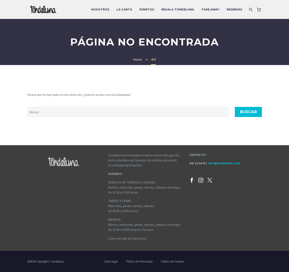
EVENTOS (146, 9)
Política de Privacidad (139, 261)
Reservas (234, 9)
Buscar (248, 112)
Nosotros (100, 9)
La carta (124, 9)
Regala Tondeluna (177, 9)
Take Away (210, 9)
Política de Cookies (172, 261)
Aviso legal (111, 261)
